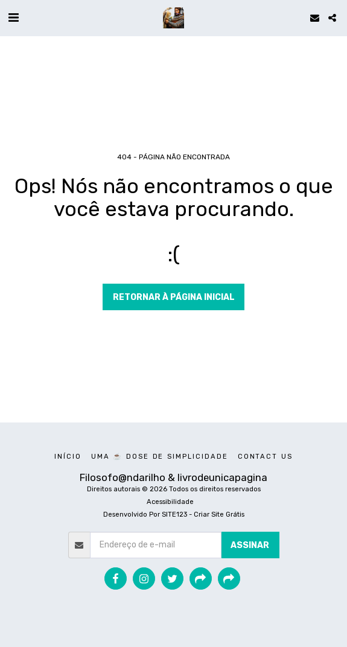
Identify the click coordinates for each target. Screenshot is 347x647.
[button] (13, 17)
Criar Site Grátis (219, 514)
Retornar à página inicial (174, 297)
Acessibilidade (170, 502)
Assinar (250, 545)
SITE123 (174, 514)
